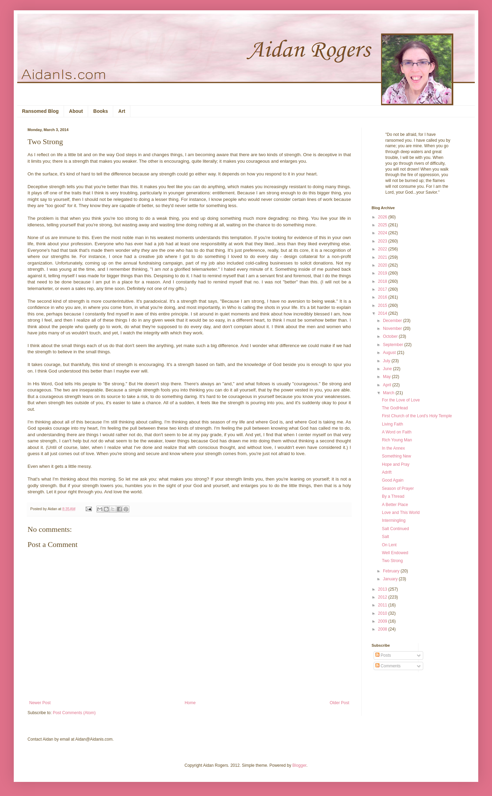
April (387, 385)
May (387, 376)
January (391, 579)
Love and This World (401, 512)
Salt (385, 536)
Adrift (387, 472)
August (390, 352)
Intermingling (394, 520)
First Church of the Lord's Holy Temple (417, 415)
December (393, 320)
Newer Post (40, 702)
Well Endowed (395, 552)
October (391, 336)
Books (100, 111)
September (393, 344)
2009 (383, 621)
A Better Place (395, 504)
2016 (383, 297)
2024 (383, 232)
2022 (383, 249)
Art (121, 111)
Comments (387, 666)
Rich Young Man (397, 440)
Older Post (339, 702)
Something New (396, 456)
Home (190, 702)
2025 (383, 225)
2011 (383, 605)
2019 (383, 273)
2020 (383, 265)
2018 (383, 281)
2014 (383, 313)
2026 (383, 217)
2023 (383, 241)
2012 (383, 597)
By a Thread (393, 496)
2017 (383, 289)
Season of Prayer (398, 488)
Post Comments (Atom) (74, 712)
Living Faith (392, 424)
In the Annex (393, 448)
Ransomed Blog (40, 111)
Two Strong (392, 560)
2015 (383, 305)
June (388, 368)
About (76, 111)
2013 (383, 589)
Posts (383, 655)
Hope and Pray (395, 464)
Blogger (299, 765)
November (393, 328)
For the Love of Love (401, 400)
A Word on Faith (396, 432)
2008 (383, 629)
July (387, 360)
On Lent (389, 544)
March (389, 392)
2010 (383, 613)
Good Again (393, 480)
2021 (383, 257)
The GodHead (395, 408)
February (391, 571)
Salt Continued (395, 528)
